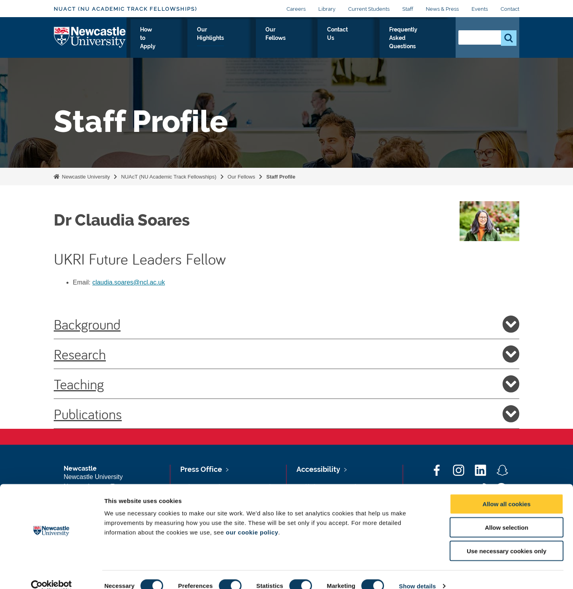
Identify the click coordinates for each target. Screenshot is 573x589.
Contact (510, 9)
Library (326, 9)
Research (286, 353)
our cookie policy (252, 519)
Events (480, 9)
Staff (407, 9)
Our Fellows (291, 43)
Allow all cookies (507, 491)
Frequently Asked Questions (403, 43)
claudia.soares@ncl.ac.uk (128, 282)
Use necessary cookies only (506, 538)
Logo (90, 42)
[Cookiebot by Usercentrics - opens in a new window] (51, 573)
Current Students (369, 9)
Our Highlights (242, 43)
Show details (417, 573)
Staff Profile (280, 177)
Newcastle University (85, 177)
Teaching (286, 383)
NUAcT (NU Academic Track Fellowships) (125, 9)
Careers (296, 9)
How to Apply (190, 43)
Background (286, 324)
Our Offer (145, 43)
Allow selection (506, 514)
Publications (286, 413)
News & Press (442, 9)
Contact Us (335, 43)
